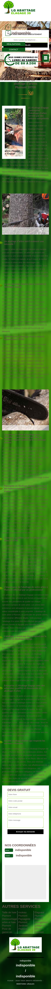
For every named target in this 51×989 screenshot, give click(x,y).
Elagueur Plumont (39, 914)
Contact (13, 49)
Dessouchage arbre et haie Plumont (9, 922)
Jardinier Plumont (23, 927)
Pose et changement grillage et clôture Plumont (41, 926)
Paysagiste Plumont (24, 921)
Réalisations (14, 44)
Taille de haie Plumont (9, 914)
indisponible (21, 27)
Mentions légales (26, 984)
